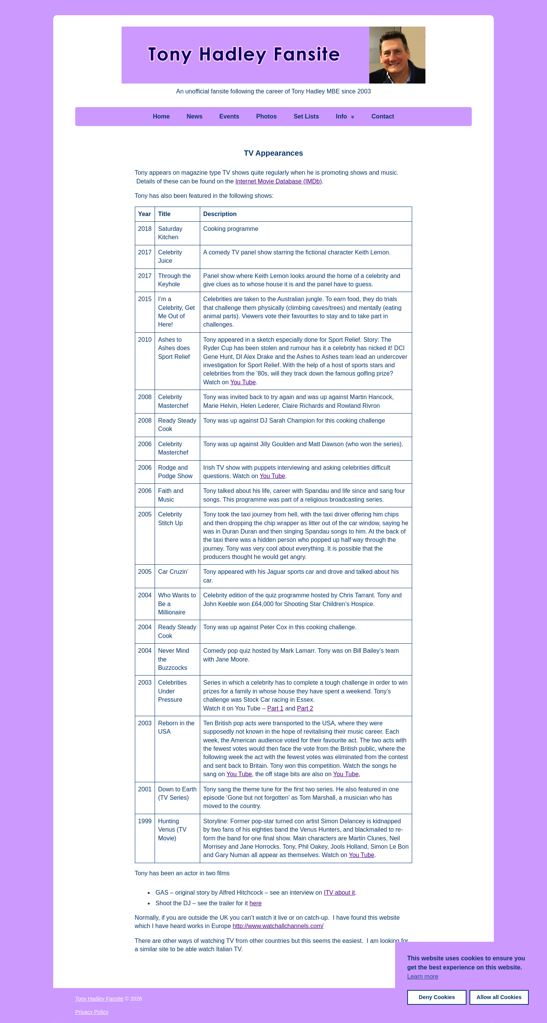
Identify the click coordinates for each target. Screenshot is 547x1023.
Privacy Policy (91, 1012)
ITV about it (339, 892)
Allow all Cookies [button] (499, 997)
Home (161, 116)
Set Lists (306, 116)
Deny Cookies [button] (437, 997)
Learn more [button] (422, 976)
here (256, 903)
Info (341, 116)
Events (229, 116)
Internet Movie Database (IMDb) (279, 181)
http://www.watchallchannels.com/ (278, 926)
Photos (266, 116)
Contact (383, 116)
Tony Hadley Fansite (99, 999)
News (194, 116)
